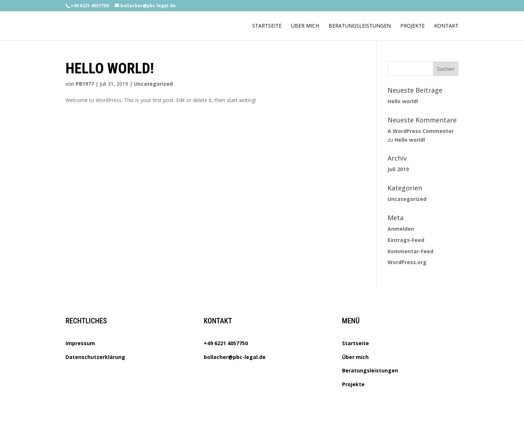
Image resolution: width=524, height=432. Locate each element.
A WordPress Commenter (421, 131)
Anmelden (401, 228)
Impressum (80, 343)
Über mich (305, 26)
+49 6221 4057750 (226, 343)
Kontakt (446, 26)
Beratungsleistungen (360, 26)
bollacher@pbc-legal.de (235, 357)
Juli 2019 (398, 169)
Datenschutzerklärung (95, 357)
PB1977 (85, 83)
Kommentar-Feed (410, 251)
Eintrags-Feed (406, 240)
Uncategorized (153, 83)
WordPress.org (407, 262)
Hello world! (110, 68)
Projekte (412, 26)
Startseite (267, 26)
